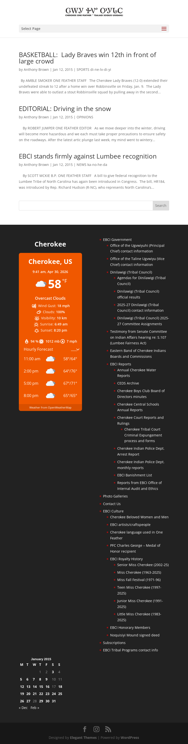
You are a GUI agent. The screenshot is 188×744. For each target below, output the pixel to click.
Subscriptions (114, 642)
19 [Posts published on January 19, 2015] (22, 693)
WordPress (130, 737)
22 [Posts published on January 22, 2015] (41, 693)
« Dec (23, 707)
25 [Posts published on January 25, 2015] (60, 693)
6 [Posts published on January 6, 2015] (27, 679)
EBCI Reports (120, 364)
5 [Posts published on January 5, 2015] (21, 679)
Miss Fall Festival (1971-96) (139, 579)
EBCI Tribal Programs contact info (130, 650)
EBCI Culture (113, 511)
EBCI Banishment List (134, 475)
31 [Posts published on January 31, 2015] (54, 701)
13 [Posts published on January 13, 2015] (28, 686)
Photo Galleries (115, 496)
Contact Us (112, 503)
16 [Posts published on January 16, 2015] (47, 686)
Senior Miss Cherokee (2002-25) (143, 564)
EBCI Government (117, 239)
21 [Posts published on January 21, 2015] (35, 693)
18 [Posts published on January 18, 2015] (60, 686)
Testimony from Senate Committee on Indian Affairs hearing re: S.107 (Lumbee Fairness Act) (138, 337)
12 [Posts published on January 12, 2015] (22, 686)
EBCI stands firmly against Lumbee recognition (88, 156)
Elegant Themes (83, 737)
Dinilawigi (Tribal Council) (131, 272)
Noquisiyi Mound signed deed (135, 635)
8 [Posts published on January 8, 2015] (40, 679)
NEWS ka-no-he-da (92, 164)
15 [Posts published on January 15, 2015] (41, 686)
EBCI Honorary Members (130, 627)
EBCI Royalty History (126, 559)
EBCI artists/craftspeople (130, 524)
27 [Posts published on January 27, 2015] (28, 701)
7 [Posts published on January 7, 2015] (34, 679)
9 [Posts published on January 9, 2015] (46, 679)
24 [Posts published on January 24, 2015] (54, 693)
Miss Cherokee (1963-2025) (139, 572)
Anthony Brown (36, 69)
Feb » (35, 707)
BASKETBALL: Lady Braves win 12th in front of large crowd (87, 57)
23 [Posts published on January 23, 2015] (47, 693)
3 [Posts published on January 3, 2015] (53, 672)
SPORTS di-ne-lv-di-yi (94, 69)
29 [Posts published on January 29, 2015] (41, 701)
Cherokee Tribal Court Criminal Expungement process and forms (143, 435)
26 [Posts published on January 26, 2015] (22, 701)
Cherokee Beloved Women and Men (139, 517)
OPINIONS (85, 117)
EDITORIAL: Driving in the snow (67, 108)
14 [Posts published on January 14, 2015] (35, 686)
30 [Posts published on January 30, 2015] (47, 701)
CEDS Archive (128, 383)
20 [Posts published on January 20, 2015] (28, 693)
